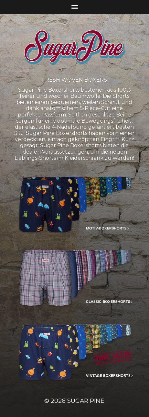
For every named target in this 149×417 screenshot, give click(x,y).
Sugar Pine (85, 400)
